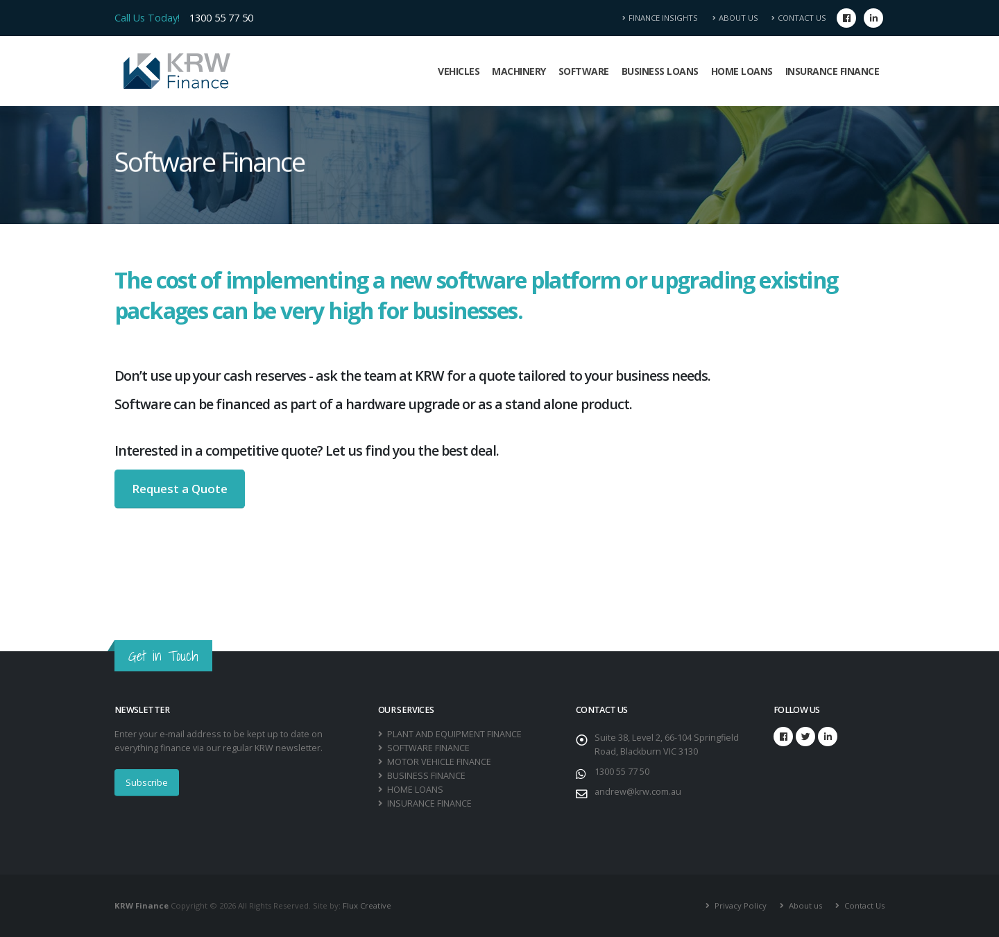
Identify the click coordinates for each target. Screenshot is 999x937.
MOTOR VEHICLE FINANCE (438, 762)
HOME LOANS (414, 790)
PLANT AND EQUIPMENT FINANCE (453, 734)
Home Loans (742, 71)
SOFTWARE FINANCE (427, 748)
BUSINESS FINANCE (425, 776)
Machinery (519, 71)
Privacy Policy (739, 905)
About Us (735, 17)
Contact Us (798, 17)
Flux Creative (367, 905)
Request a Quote (180, 489)
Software (583, 71)
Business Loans (660, 71)
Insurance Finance (832, 71)
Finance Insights (664, 17)
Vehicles (458, 71)
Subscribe (147, 782)
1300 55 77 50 (221, 17)
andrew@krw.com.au (638, 792)
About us (804, 905)
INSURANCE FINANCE (428, 803)
